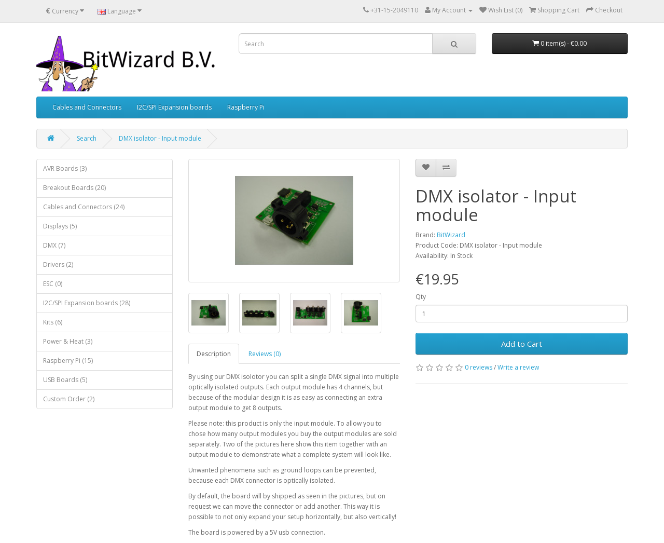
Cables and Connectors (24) (84, 206)
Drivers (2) (58, 264)
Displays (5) (60, 226)
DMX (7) (54, 245)
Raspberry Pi (246, 107)
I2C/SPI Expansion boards (174, 107)
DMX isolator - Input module (160, 138)
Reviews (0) (264, 353)
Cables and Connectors (86, 107)
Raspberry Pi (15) (68, 360)
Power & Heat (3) (67, 341)
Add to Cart (521, 343)
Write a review (518, 367)
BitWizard (451, 234)
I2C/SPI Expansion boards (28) (86, 302)
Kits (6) (52, 322)
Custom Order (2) (68, 399)
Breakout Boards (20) (74, 187)
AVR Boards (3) (65, 168)
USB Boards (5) (65, 379)
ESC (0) (52, 283)
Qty (421, 296)
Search (86, 138)
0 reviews (478, 367)
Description (214, 353)
